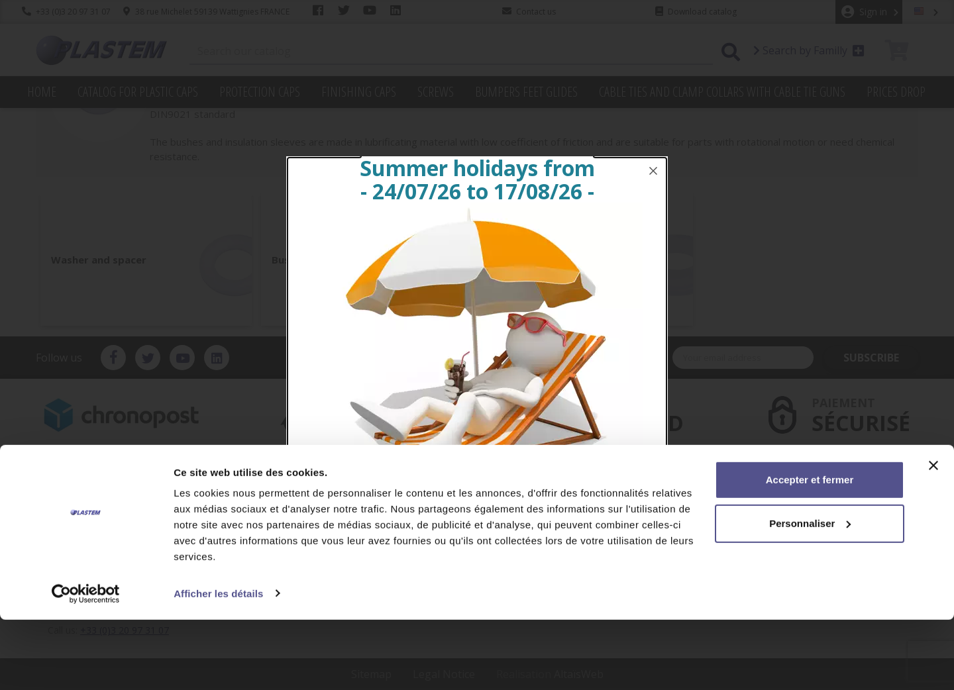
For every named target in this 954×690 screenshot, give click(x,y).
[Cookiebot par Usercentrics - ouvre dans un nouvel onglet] (86, 664)
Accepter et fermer (810, 550)
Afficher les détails (218, 663)
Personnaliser (810, 593)
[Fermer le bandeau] (933, 536)
